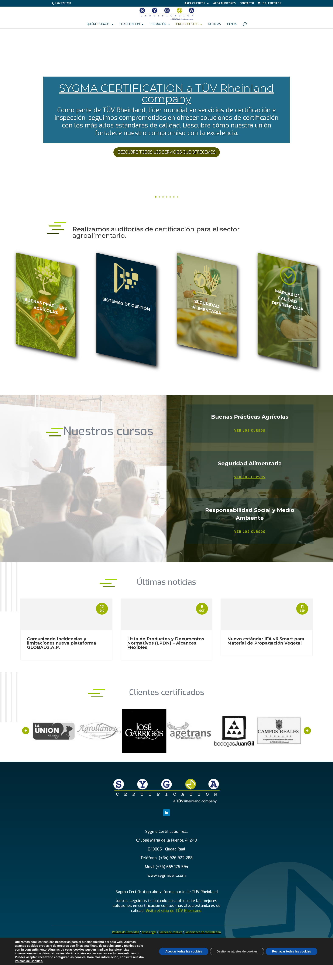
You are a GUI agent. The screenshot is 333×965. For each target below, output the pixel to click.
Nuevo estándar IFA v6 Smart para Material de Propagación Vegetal (265, 641)
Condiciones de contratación (203, 932)
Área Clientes (195, 3)
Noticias (214, 24)
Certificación (130, 24)
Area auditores (224, 3)
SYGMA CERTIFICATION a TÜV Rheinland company (166, 93)
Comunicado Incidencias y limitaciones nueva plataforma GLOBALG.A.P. (61, 643)
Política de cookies (170, 932)
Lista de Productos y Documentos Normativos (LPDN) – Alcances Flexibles (165, 643)
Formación (158, 24)
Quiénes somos (98, 24)
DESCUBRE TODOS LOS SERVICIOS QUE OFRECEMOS (167, 152)
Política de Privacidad (125, 932)
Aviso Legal (148, 932)
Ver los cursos (249, 431)
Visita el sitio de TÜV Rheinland (173, 910)
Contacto (247, 3)
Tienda (232, 24)
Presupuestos (187, 24)
